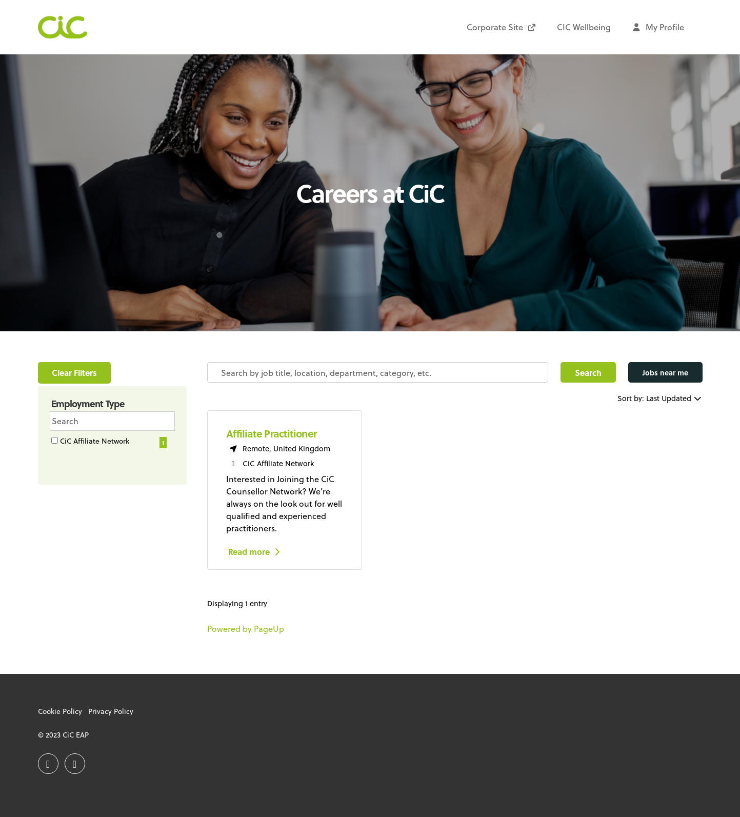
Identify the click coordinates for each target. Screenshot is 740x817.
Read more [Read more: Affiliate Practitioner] (255, 551)
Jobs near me (665, 372)
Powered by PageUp (245, 628)
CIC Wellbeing (584, 27)
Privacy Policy (110, 711)
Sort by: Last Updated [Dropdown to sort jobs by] (660, 398)
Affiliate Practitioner (271, 433)
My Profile (657, 27)
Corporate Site (501, 27)
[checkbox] (54, 440)
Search (588, 372)
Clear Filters (74, 372)
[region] (455, 512)
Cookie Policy (60, 711)
